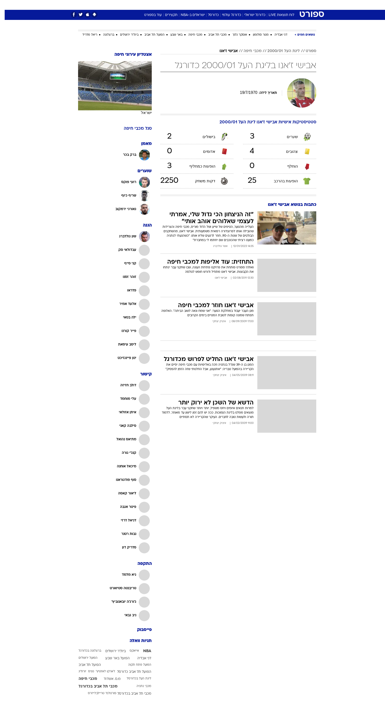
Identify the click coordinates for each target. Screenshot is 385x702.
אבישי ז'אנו (224, 51)
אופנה (136, 5)
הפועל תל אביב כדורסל (129, 671)
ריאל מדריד (85, 34)
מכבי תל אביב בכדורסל (130, 693)
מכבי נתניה (139, 686)
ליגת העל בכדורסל (134, 678)
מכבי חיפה (191, 34)
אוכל (204, 5)
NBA (142, 651)
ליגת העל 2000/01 (279, 51)
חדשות (279, 5)
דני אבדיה (276, 34)
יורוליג (78, 671)
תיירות (173, 5)
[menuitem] (276, 5)
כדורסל (208, 15)
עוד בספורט (148, 15)
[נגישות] (7, 5)
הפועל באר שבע (113, 658)
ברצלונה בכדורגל (85, 650)
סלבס (231, 5)
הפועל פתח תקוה (135, 664)
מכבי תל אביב (213, 34)
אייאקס (129, 650)
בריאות (189, 5)
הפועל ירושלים (83, 658)
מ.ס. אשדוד (107, 679)
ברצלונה (104, 34)
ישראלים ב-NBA (188, 15)
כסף (217, 5)
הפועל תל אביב (150, 34)
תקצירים (166, 15)
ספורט (263, 5)
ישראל (141, 113)
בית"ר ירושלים (124, 34)
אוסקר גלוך (235, 34)
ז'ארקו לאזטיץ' (100, 671)
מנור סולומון (256, 34)
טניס (86, 671)
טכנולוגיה (154, 5)
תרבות (247, 5)
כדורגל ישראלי (250, 15)
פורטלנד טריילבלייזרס (97, 693)
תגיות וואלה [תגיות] (136, 641)
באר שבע (172, 34)
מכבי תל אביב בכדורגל (93, 686)
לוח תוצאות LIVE (276, 15)
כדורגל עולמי (226, 15)
